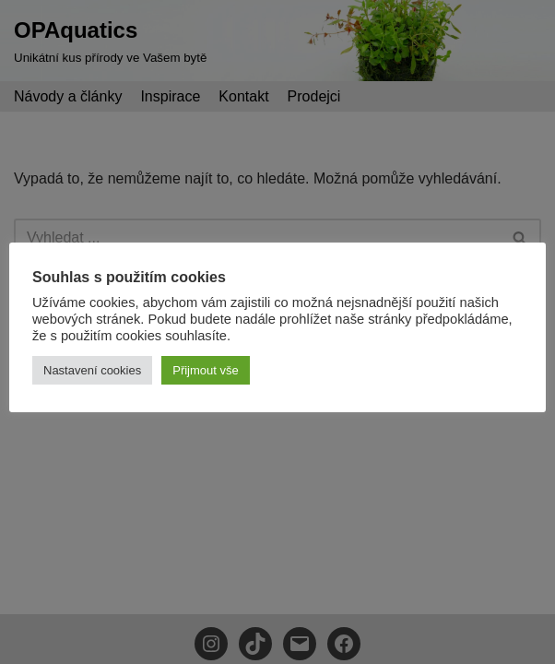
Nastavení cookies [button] (92, 370)
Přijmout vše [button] (205, 370)
